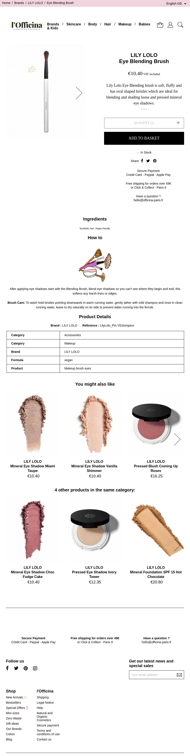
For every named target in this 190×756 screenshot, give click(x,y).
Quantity (142, 123)
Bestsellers (13, 702)
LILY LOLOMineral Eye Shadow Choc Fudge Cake (32, 572)
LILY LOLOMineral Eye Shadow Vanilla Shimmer (94, 466)
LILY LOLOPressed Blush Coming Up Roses (156, 466)
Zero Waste (14, 718)
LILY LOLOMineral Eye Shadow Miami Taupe (32, 466)
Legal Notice (45, 702)
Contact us (44, 739)
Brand (55, 325)
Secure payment (48, 725)
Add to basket (144, 138)
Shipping (43, 697)
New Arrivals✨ (16, 697)
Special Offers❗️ (17, 708)
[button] (80, 93)
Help (40, 708)
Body (92, 24)
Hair (107, 24)
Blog (9, 739)
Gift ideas (12, 723)
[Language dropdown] (177, 3)
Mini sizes (12, 713)
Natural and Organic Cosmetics (44, 716)
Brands (53, 24)
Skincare (73, 24)
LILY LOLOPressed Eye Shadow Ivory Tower (94, 572)
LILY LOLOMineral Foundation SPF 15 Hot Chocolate (156, 572)
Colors (10, 734)
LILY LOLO (144, 55)
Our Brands (14, 729)
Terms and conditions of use (48, 732)
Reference (90, 325)
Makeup (125, 24)
